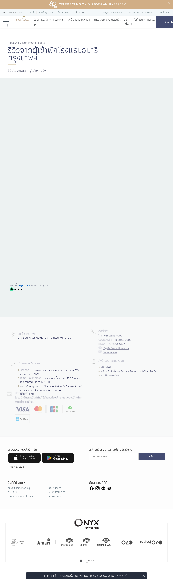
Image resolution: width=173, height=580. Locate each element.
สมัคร (152, 456)
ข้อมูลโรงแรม (22, 19)
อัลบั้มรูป (37, 22)
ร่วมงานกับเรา (54, 488)
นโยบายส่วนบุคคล (56, 492)
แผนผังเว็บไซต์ (55, 496)
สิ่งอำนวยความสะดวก (79, 19)
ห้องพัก (45, 19)
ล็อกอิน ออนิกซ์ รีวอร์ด (140, 12)
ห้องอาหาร (58, 19)
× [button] (144, 576)
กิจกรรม (151, 19)
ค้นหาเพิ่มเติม (17, 466)
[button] (13, 12)
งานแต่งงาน (128, 22)
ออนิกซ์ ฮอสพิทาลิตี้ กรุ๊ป (19, 488)
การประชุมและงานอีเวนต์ (106, 19)
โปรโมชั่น (138, 19)
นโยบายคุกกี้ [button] (120, 575)
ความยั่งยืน (13, 492)
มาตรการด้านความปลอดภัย (21, 496)
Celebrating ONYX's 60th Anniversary (87, 4)
